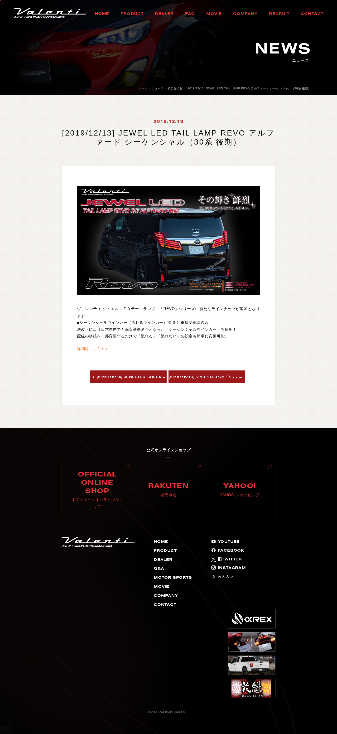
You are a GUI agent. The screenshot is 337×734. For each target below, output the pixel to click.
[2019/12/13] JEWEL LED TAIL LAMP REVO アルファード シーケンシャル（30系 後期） (249, 88)
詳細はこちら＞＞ (93, 349)
